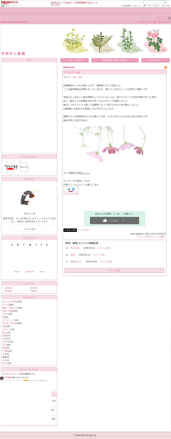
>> (130, 6)
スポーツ (7, 329)
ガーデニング (9, 320)
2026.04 (8, 291)
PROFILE (23, 22)
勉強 (5, 348)
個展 (5, 326)
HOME (4, 22)
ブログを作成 (153, 6)
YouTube (7, 341)
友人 (5, 360)
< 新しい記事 (74, 60)
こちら (86, 173)
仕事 (5, 354)
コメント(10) (103, 248)
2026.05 (8, 288)
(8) (78, 72)
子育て (6, 314)
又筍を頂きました (11, 374)
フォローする (29, 229)
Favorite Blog (29, 369)
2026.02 (34, 291)
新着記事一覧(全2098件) (115, 60)
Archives (29, 283)
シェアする (83, 230)
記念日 (6, 363)
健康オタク (76, 261)
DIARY (13, 22)
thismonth (30, 272)
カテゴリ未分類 (10, 301)
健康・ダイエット (13, 5)
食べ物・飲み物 (10, 323)
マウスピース (70, 72)
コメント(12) (105, 261)
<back (16, 272)
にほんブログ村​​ (71, 194)
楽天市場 (165, 6)
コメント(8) (142, 236)
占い (5, 345)
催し (5, 332)
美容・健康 (8, 311)
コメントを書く (158, 236)
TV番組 (6, 351)
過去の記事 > (155, 60)
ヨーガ (6, 305)
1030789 (161, 18)
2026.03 (34, 288)
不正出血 (74, 248)
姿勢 (72, 254)
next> (42, 272)
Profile (29, 179)
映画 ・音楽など (10, 308)
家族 (5, 335)
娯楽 (5, 338)
